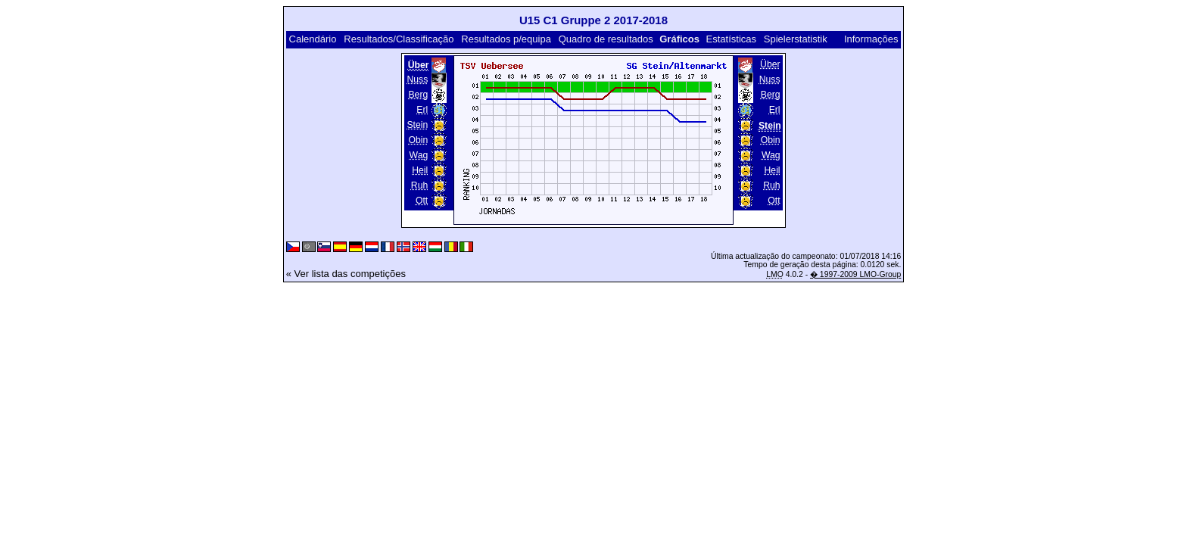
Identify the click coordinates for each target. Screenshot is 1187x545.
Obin (418, 140)
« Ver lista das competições (346, 273)
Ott (422, 200)
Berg (418, 94)
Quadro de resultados (606, 39)
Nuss (417, 79)
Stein (417, 125)
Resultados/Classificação (398, 39)
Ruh (419, 185)
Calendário (313, 39)
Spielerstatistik (795, 39)
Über (770, 64)
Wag (419, 155)
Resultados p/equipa (506, 39)
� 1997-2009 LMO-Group (855, 274)
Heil (420, 170)
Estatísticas (731, 39)
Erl (422, 109)
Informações (871, 39)
